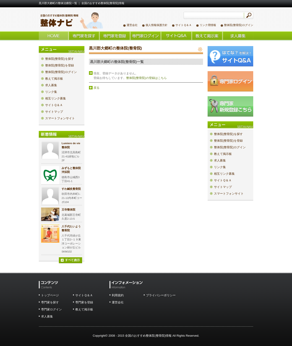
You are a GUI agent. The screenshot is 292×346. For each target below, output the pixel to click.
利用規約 (118, 295)
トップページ (50, 295)
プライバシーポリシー (161, 295)
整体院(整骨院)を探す (83, 35)
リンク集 (51, 92)
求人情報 (237, 35)
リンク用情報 (208, 24)
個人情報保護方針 (156, 24)
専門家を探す (50, 302)
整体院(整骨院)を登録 (114, 35)
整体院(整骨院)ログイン (238, 24)
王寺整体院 (68, 209)
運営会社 (132, 24)
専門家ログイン (51, 309)
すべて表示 (70, 260)
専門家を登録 (84, 302)
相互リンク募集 (55, 98)
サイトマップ (54, 111)
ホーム (53, 35)
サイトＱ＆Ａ (183, 24)
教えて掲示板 (207, 35)
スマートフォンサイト (60, 118)
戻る (96, 87)
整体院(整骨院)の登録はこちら (146, 78)
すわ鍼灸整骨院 (71, 188)
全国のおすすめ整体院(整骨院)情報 (71, 20)
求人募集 (51, 85)
